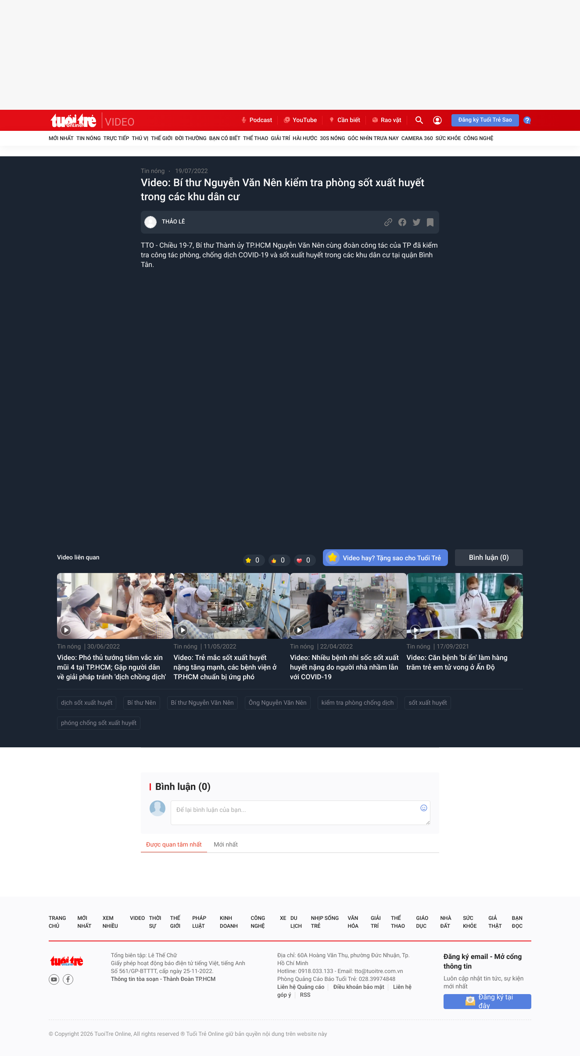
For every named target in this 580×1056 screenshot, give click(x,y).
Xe (283, 918)
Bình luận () (489, 557)
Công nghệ (478, 138)
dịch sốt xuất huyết (86, 702)
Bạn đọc (517, 922)
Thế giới (161, 138)
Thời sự (155, 922)
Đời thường (191, 138)
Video (137, 918)
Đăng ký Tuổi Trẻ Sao (485, 120)
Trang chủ (57, 922)
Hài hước (305, 138)
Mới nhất (61, 138)
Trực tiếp (116, 138)
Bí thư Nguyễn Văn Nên (202, 702)
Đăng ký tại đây (496, 1001)
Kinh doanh (229, 922)
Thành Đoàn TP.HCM (189, 979)
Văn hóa (352, 922)
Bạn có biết (224, 138)
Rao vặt (386, 120)
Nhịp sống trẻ (325, 922)
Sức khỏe (448, 138)
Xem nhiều (110, 922)
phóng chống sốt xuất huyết (98, 723)
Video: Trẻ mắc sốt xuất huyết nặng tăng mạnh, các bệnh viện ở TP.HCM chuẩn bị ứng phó (225, 667)
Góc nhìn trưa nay (373, 138)
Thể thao (255, 138)
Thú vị (140, 138)
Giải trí (280, 138)
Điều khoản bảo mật (358, 987)
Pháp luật (199, 922)
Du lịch (296, 922)
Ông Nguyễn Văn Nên (278, 702)
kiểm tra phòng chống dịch (358, 702)
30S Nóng (332, 138)
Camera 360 (417, 138)
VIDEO (120, 122)
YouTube (300, 120)
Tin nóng (88, 138)
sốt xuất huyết (427, 702)
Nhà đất (445, 922)
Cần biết (344, 120)
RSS (305, 995)
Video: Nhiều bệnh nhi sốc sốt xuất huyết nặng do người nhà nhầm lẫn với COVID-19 (344, 667)
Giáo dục (422, 922)
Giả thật (494, 922)
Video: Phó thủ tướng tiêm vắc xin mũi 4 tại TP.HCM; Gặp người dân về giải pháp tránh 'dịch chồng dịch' (111, 667)
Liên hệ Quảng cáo (301, 987)
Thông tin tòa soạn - (137, 979)
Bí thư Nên (141, 702)
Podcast (256, 120)
